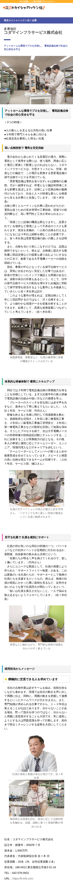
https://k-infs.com (22, 878)
